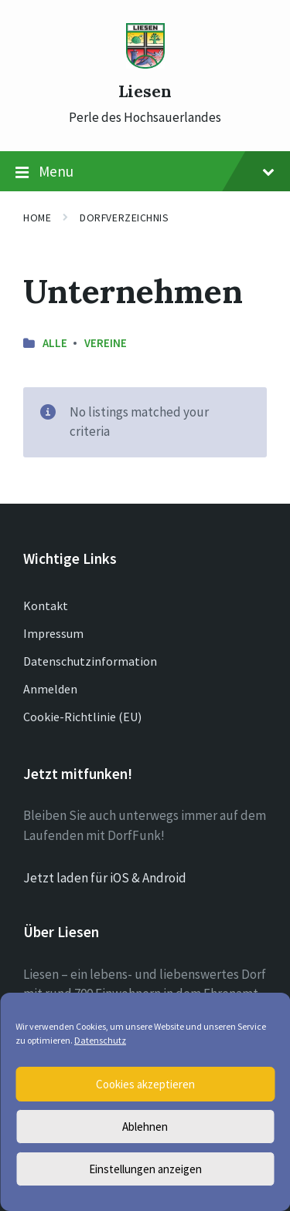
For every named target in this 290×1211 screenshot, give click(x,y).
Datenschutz (100, 1040)
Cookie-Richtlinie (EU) (82, 716)
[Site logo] (145, 64)
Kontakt (45, 605)
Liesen (145, 91)
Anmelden (50, 689)
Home (37, 217)
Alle (55, 343)
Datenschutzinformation (90, 661)
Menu (145, 172)
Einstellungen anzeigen (145, 1169)
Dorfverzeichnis (124, 217)
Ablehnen (145, 1126)
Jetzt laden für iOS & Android (104, 877)
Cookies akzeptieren (145, 1084)
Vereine (105, 343)
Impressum (53, 633)
